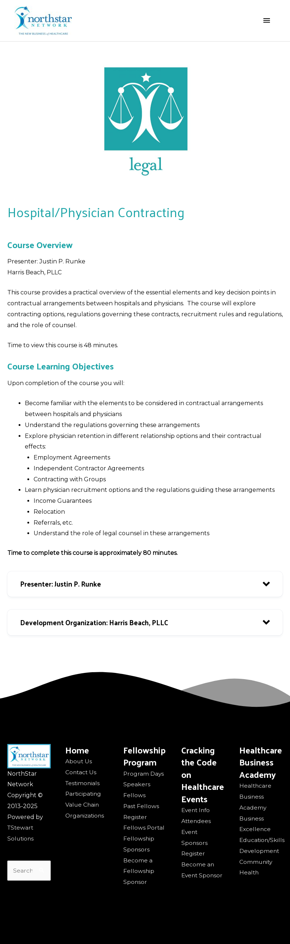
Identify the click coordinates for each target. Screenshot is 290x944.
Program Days (144, 773)
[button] (145, 584)
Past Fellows (141, 806)
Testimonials (83, 783)
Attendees (196, 821)
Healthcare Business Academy (255, 796)
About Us (79, 761)
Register (135, 817)
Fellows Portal (144, 827)
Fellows (134, 795)
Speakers (136, 784)
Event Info (196, 810)
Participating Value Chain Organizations (85, 804)
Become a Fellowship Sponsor (139, 871)
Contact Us (81, 772)
